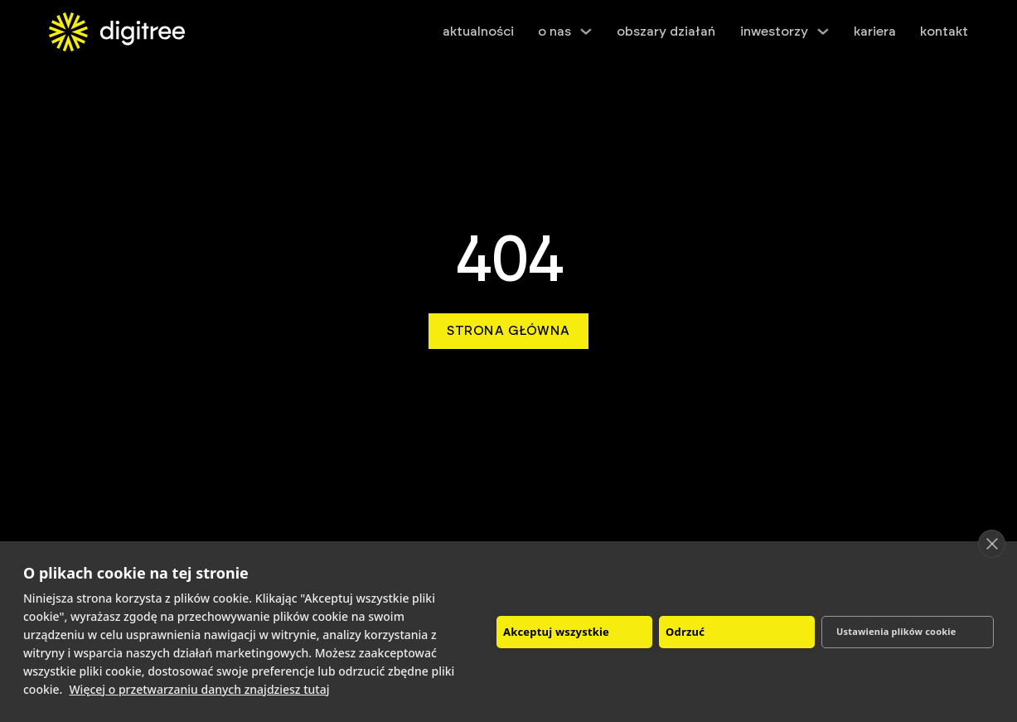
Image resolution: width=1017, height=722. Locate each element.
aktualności (478, 31)
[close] (991, 544)
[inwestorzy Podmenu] (823, 31)
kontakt (944, 31)
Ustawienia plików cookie (896, 631)
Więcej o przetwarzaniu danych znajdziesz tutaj (199, 689)
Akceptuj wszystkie (556, 631)
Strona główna (508, 330)
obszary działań (666, 31)
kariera (875, 31)
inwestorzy (774, 31)
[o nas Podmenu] (586, 31)
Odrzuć (685, 631)
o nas (554, 31)
